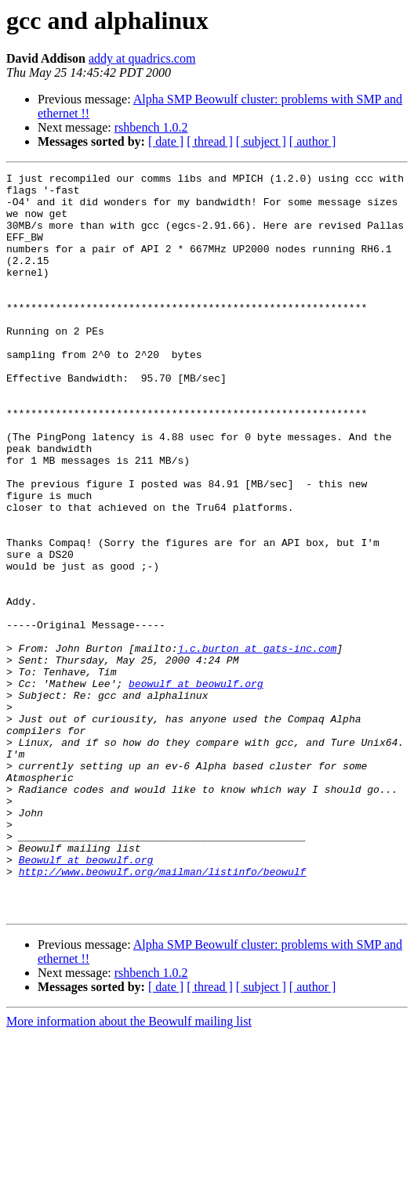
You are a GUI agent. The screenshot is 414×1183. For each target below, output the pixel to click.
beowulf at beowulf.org (196, 787)
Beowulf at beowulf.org (86, 998)
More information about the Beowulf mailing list (129, 1169)
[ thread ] (210, 141)
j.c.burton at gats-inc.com (256, 744)
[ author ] (312, 141)
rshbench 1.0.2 (151, 127)
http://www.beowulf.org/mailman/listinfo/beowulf (163, 1012)
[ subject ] (261, 141)
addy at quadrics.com (142, 58)
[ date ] (165, 141)
